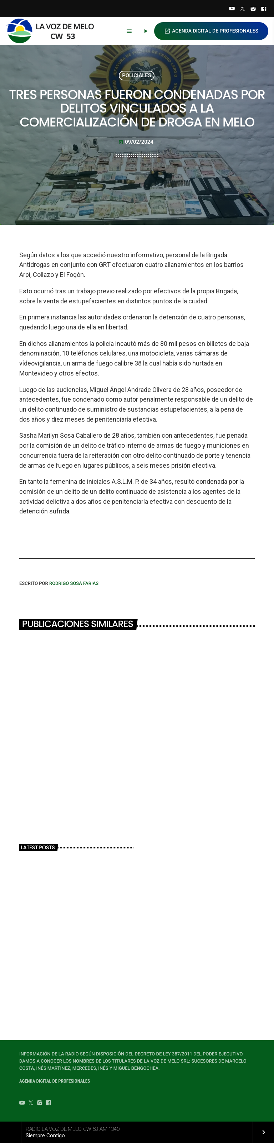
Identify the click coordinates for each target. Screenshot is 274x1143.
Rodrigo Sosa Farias (73, 583)
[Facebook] (264, 9)
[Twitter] (242, 9)
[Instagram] (253, 9)
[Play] (145, 31)
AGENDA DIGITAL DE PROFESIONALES (211, 31)
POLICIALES (136, 75)
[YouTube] (232, 9)
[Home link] (53, 31)
